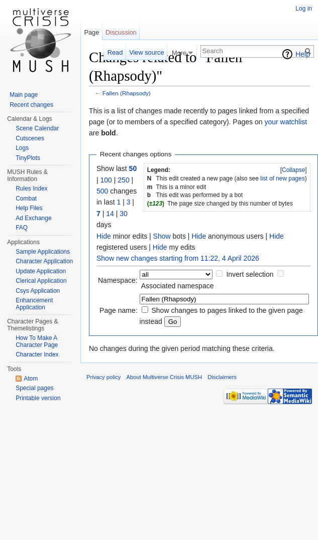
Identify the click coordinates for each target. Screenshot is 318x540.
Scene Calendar (37, 128)
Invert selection (249, 274)
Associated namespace (177, 286)
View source (146, 52)
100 (106, 180)
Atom (31, 378)
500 (102, 191)
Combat (26, 198)
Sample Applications (43, 251)
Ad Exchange (33, 218)
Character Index (37, 354)
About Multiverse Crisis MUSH (164, 377)
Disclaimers (222, 377)
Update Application (41, 271)
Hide (103, 236)
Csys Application (38, 290)
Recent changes (31, 104)
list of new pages (282, 178)
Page (91, 32)
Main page (24, 94)
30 (124, 214)
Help (302, 54)
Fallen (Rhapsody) (126, 93)
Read (115, 52)
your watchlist (285, 122)
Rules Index (31, 188)
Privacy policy (103, 377)
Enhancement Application (34, 304)
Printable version (38, 398)
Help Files (29, 208)
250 (123, 180)
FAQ (22, 227)
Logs (22, 147)
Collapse (293, 169)
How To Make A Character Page (37, 341)
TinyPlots (28, 157)
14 (110, 214)
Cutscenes (30, 138)
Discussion (121, 32)
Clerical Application (41, 280)
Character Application (44, 261)
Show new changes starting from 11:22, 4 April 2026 (177, 258)
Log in (303, 8)
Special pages (34, 388)
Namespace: (118, 280)
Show (162, 236)
